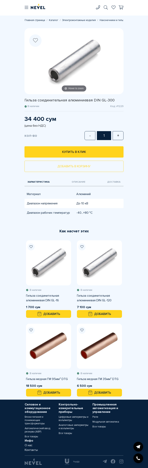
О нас (28, 445)
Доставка (113, 181)
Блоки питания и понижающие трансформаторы (35, 420)
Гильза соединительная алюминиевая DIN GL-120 (94, 298)
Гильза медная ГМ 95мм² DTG (47, 379)
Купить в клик (74, 152)
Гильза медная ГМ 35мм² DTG (97, 379)
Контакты (31, 450)
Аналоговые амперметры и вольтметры (73, 427)
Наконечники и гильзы (113, 20)
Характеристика (39, 181)
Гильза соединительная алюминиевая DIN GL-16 (42, 298)
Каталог (53, 20)
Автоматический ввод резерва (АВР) (37, 430)
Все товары (31, 436)
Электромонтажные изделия (79, 20)
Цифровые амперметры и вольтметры (73, 418)
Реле (95, 416)
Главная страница (35, 20)
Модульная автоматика (105, 421)
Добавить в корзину (74, 166)
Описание (78, 181)
